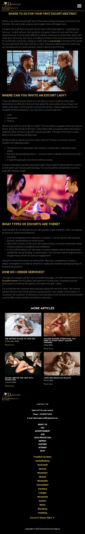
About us (42, 424)
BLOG (42, 451)
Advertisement (42, 431)
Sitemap (42, 447)
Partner (42, 444)
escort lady (55, 41)
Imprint (42, 441)
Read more (9, 345)
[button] (79, 5)
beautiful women (10, 280)
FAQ (42, 428)
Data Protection (42, 438)
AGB (42, 434)
